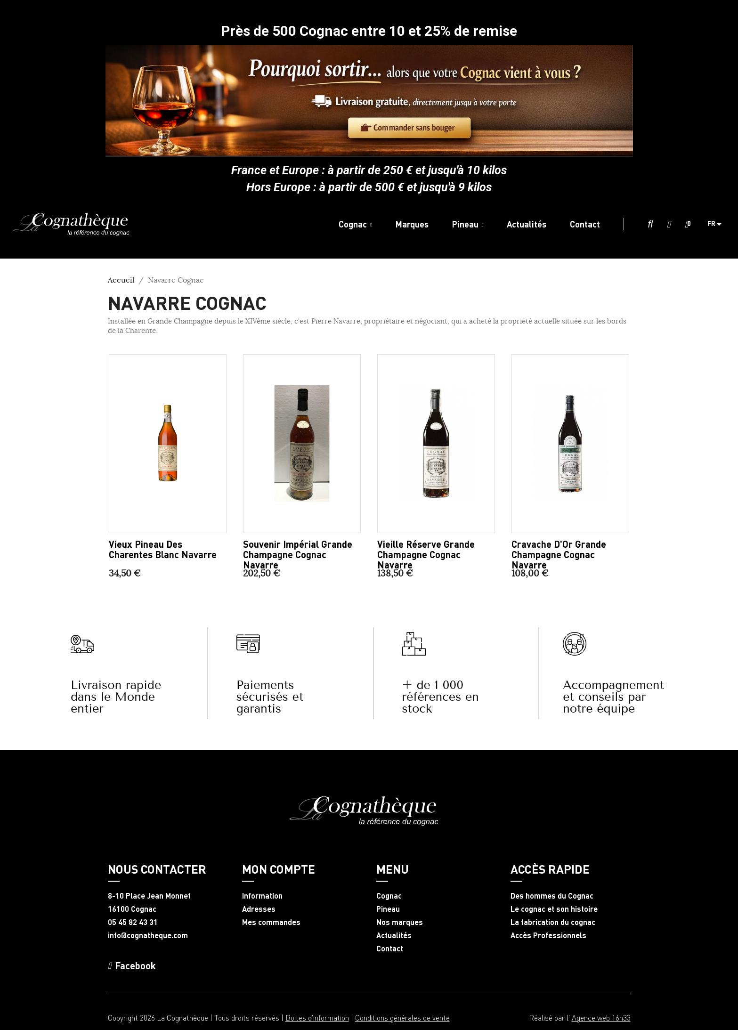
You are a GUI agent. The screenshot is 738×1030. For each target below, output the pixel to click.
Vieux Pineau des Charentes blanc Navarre (163, 549)
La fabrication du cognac (553, 922)
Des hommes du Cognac (552, 895)
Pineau (388, 909)
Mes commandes (271, 922)
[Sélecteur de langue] (718, 224)
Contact (389, 948)
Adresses (259, 909)
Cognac (389, 895)
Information (262, 895)
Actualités (394, 935)
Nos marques (399, 922)
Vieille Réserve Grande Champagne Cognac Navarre (426, 554)
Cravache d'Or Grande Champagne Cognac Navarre (558, 554)
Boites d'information (317, 1017)
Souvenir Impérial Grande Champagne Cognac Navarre (297, 554)
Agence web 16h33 (601, 1017)
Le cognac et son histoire (554, 909)
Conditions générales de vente (402, 1017)
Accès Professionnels (548, 935)
